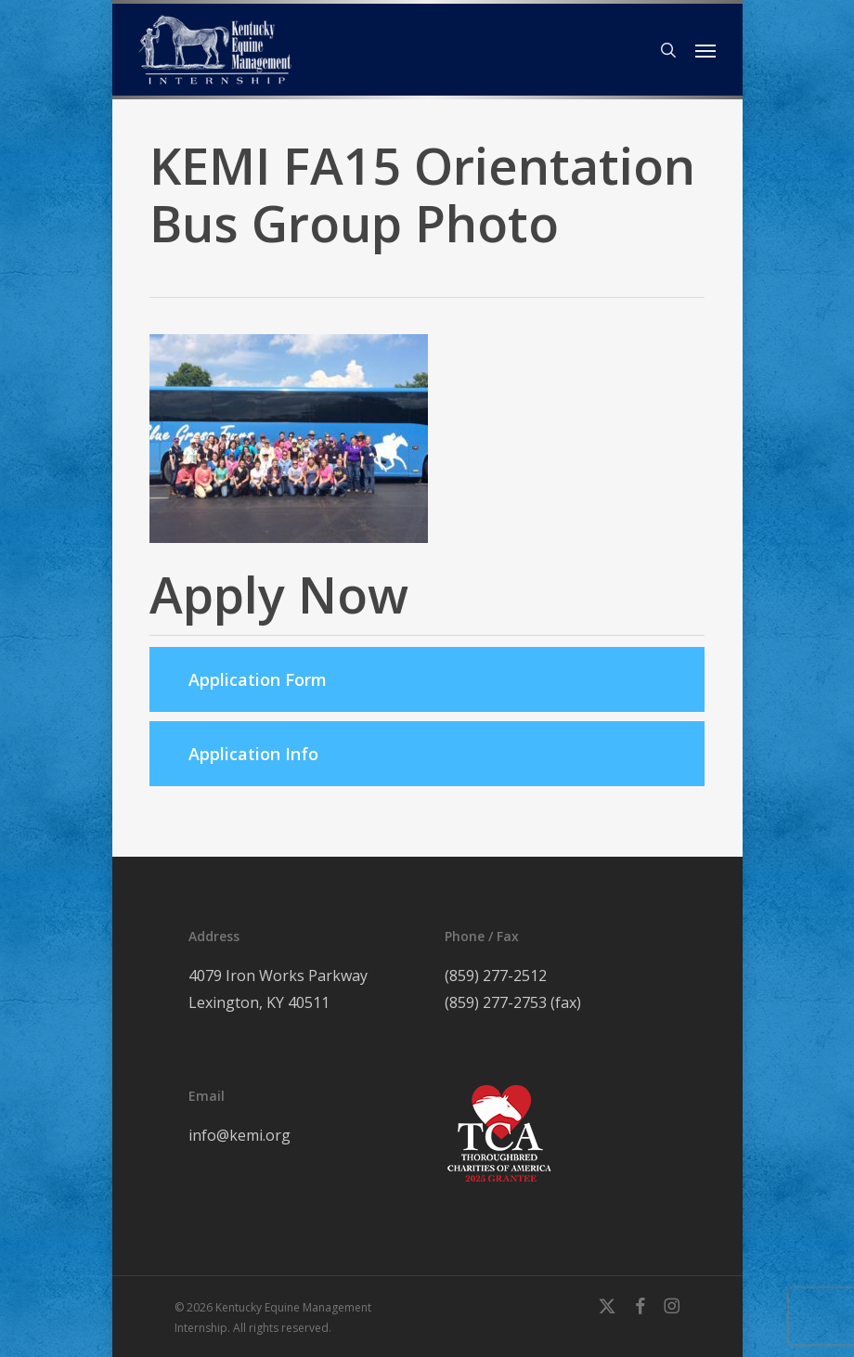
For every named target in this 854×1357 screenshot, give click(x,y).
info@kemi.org (239, 1135)
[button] (705, 50)
